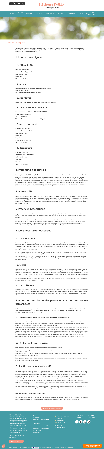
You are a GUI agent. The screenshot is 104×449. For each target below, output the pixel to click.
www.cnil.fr (41, 280)
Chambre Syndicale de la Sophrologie (64, 447)
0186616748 (60, 420)
